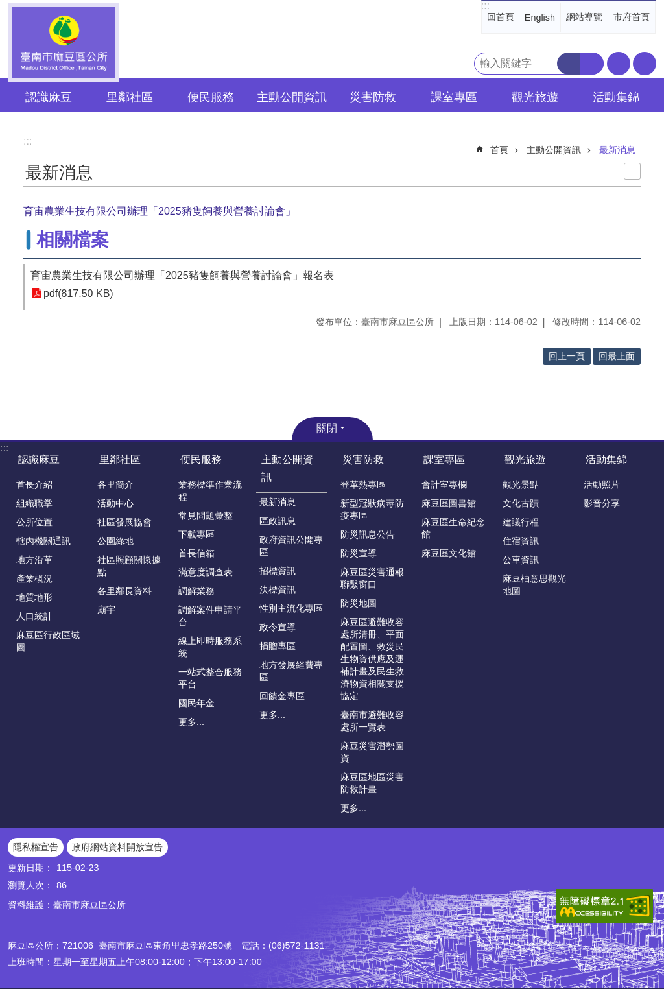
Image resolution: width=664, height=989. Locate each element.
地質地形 (34, 597)
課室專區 (444, 459)
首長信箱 (196, 553)
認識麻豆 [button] (48, 97)
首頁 (499, 150)
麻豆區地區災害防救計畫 (372, 783)
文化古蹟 (521, 503)
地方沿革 (34, 559)
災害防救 (363, 459)
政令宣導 (277, 627)
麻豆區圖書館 (448, 503)
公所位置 (34, 522)
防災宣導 (358, 553)
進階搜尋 (592, 64)
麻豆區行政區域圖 (48, 641)
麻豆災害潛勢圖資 (372, 752)
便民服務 (201, 459)
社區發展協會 (124, 522)
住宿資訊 (521, 541)
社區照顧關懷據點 (129, 565)
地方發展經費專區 (291, 671)
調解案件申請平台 (210, 615)
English (540, 17)
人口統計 (34, 616)
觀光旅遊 (525, 459)
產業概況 (34, 578)
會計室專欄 (444, 484)
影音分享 (602, 503)
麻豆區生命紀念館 (453, 528)
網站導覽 (584, 17)
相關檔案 (72, 240)
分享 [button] (644, 63)
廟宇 (106, 609)
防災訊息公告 (367, 534)
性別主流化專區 (291, 608)
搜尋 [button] (568, 64)
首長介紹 (34, 484)
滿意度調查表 (205, 572)
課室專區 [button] (454, 97)
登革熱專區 (363, 484)
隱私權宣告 (35, 847)
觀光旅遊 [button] (535, 97)
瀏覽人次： (30, 885)
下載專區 (196, 534)
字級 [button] (618, 63)
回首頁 (500, 17)
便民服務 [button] (210, 97)
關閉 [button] (326, 428)
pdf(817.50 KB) (78, 293)
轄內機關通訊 (43, 541)
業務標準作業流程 (210, 490)
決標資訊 (277, 589)
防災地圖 (358, 603)
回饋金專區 (282, 696)
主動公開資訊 (554, 150)
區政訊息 (277, 521)
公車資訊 (521, 559)
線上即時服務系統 (210, 647)
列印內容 (632, 171)
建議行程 (521, 522)
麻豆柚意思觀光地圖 (534, 584)
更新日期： (30, 868)
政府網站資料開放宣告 (117, 847)
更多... (191, 722)
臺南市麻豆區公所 (63, 42)
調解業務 (196, 591)
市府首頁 (631, 17)
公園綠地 (115, 541)
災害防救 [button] (373, 97)
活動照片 (602, 484)
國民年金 (196, 703)
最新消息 (617, 150)
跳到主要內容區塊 (6, 6)
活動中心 (115, 503)
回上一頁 (567, 356)
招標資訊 (277, 571)
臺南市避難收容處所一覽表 (372, 720)
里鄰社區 (120, 459)
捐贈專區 (277, 646)
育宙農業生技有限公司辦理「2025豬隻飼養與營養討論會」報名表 (182, 275)
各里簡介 (115, 484)
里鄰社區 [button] (129, 97)
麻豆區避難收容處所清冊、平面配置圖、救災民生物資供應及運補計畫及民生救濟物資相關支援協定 (372, 659)
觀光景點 (521, 484)
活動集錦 (606, 459)
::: (485, 5)
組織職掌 (34, 503)
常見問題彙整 (205, 515)
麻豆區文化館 (448, 553)
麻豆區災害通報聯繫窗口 (372, 578)
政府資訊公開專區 (291, 545)
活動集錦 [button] (616, 97)
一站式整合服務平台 (210, 678)
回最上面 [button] (617, 356)
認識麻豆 (39, 459)
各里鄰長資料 (124, 591)
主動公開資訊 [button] (292, 97)
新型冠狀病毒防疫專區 (372, 509)
